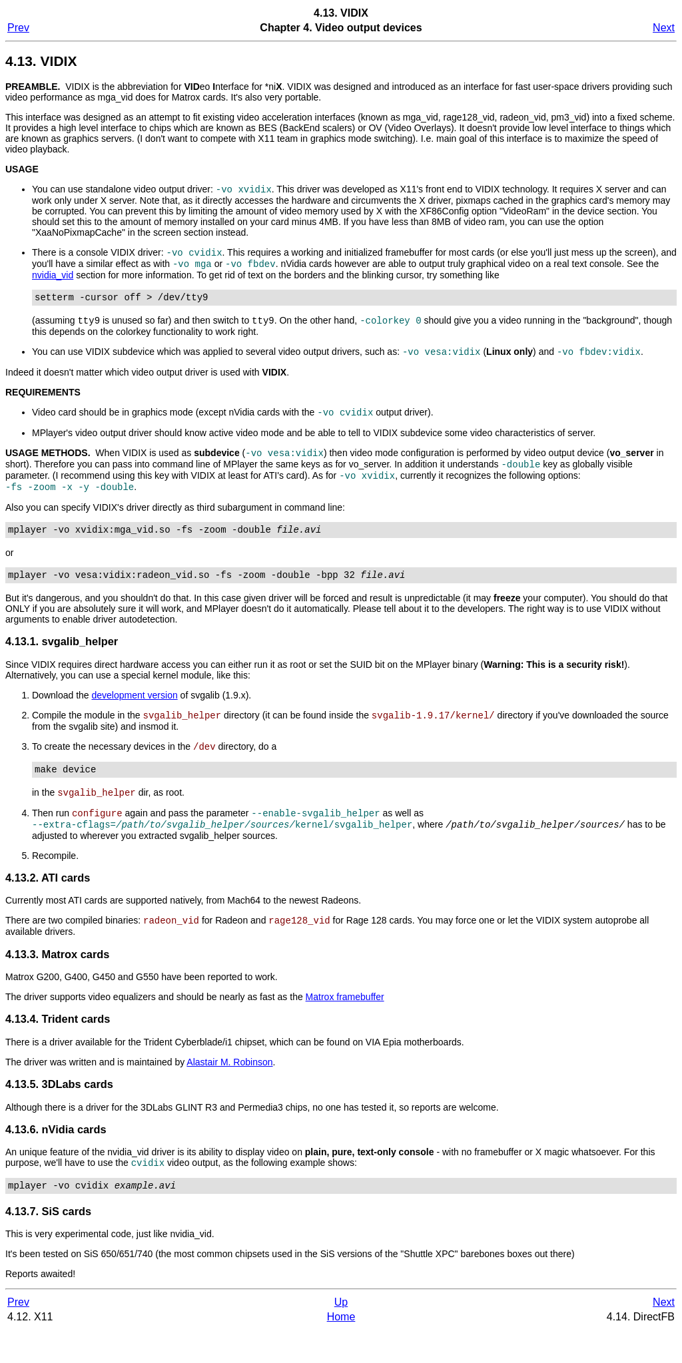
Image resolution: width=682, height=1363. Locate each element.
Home (341, 1349)
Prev (18, 27)
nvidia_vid (52, 279)
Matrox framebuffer (345, 1026)
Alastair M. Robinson (229, 1091)
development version (135, 714)
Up (341, 1334)
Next (664, 27)
